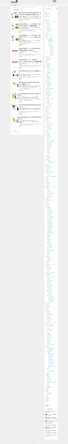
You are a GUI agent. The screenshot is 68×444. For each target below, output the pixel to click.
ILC (46, 122)
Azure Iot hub (50, 69)
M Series (48, 104)
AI (45, 22)
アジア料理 (48, 392)
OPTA (48, 27)
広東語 (46, 390)
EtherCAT (36, 16)
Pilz (19, 75)
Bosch (46, 59)
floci (47, 70)
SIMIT (48, 283)
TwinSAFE (39, 17)
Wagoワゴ (47, 317)
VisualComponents (50, 344)
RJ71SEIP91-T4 (50, 366)
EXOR (46, 94)
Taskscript (47, 306)
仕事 (46, 373)
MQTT (48, 236)
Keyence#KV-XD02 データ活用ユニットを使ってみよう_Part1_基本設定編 (51, 421)
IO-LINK (48, 231)
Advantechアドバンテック (49, 21)
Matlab (46, 159)
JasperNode (47, 133)
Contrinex (46, 80)
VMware (48, 374)
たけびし (46, 328)
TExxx (23, 41)
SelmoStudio (47, 275)
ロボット (46, 333)
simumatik (47, 303)
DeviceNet (48, 220)
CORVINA (48, 95)
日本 (46, 395)
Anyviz (48, 77)
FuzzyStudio (49, 337)
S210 (49, 288)
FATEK (46, 102)
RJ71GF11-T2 (50, 360)
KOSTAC (48, 137)
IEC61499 (47, 117)
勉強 (46, 375)
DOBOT (48, 334)
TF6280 (51, 49)
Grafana (46, 110)
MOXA (46, 164)
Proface (46, 205)
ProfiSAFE (23, 109)
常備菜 (46, 388)
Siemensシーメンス (48, 276)
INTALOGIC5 (49, 123)
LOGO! (48, 277)
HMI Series (48, 103)
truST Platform (47, 310)
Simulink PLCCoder (51, 161)
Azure (48, 68)
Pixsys (30, 17)
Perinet (46, 185)
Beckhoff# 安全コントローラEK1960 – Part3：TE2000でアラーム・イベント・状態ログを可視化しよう (30, 37)
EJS (47, 165)
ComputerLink (49, 219)
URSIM (48, 343)
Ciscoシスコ (47, 63)
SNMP (48, 252)
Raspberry (47, 261)
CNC (47, 99)
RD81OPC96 (50, 353)
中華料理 (48, 394)
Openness (49, 292)
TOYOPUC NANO (50, 140)
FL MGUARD (49, 191)
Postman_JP (47, 204)
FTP (47, 228)
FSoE (39, 27)
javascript (48, 379)
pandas (48, 260)
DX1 (47, 173)
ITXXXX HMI (49, 128)
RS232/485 (48, 247)
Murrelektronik (47, 166)
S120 (49, 287)
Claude (48, 23)
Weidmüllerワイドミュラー (49, 322)
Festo (46, 107)
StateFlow (49, 162)
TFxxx (49, 45)
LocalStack (48, 73)
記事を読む (20, 20)
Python (46, 256)
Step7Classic (49, 290)
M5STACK (47, 156)
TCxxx (49, 42)
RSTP (48, 249)
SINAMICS (48, 286)
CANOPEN (48, 213)
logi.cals (46, 155)
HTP (46, 115)
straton (46, 304)
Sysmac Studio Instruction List (51, 176)
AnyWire (48, 208)
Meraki (48, 64)
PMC (47, 100)
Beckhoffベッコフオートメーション (29, 16)
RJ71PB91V (50, 363)
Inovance (46, 127)
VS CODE (47, 315)
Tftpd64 (46, 307)
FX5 (47, 347)
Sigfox (48, 132)
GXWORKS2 (49, 349)
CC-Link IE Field (49, 216)
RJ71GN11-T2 (50, 362)
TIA (47, 291)
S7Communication (50, 250)
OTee (46, 181)
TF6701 (51, 53)
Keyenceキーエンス (34, 120)
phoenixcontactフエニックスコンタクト (25, 121)
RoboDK (48, 340)
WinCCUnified (50, 299)
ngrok (46, 169)
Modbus (48, 235)
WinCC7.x (49, 296)
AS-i (47, 209)
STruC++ (48, 31)
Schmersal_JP (25, 86)
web (47, 383)
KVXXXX (48, 147)
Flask (47, 257)
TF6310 (51, 52)
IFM (46, 119)
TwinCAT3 (35, 17)
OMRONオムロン (25, 17)
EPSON (48, 336)
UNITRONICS (47, 313)
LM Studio (48, 25)
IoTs (46, 131)
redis (47, 87)
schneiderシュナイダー (49, 272)
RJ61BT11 (50, 356)
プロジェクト (47, 330)
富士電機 (46, 386)
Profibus (48, 242)
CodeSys (46, 76)
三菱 (46, 346)
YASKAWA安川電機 (48, 325)
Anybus (48, 112)
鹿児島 (46, 401)
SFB (29, 86)
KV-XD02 (48, 144)
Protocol (32, 17)
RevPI (46, 263)
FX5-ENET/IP (50, 348)
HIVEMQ (48, 72)
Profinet (20, 109)
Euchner (46, 91)
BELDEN (46, 56)
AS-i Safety (50, 210)
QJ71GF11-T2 (50, 371)
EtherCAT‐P (20, 17)
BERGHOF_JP (47, 58)
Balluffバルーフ (47, 34)
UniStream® (49, 314)
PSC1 (48, 269)
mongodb (48, 84)
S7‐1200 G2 (49, 280)
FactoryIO (48, 378)
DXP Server (49, 329)
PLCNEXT (48, 194)
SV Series (48, 129)
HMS (46, 111)
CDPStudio (48, 118)
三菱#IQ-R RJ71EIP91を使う (51, 430)
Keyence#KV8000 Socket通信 (52, 432)
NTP (47, 238)
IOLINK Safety (50, 232)
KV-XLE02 (48, 145)
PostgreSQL (49, 85)
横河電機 (46, 398)
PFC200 (48, 321)
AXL (24, 120)
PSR (47, 197)
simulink (48, 160)
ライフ (46, 332)
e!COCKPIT (49, 319)
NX (47, 174)
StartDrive (49, 294)
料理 (46, 391)
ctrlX (47, 60)
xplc (47, 96)
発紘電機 (48, 387)
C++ (47, 376)
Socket (48, 253)
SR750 (48, 148)
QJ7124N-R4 (50, 370)
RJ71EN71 (50, 359)
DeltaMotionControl (48, 88)
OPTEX (46, 178)
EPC (47, 190)
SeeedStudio (47, 273)
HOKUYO (46, 114)
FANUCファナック (48, 98)
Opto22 (46, 180)
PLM (47, 279)
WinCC (48, 295)
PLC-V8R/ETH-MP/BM (50, 193)
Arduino (46, 26)
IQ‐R (47, 352)
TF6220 (51, 46)
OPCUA (48, 239)
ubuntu (48, 152)
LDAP (48, 233)
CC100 (48, 318)
